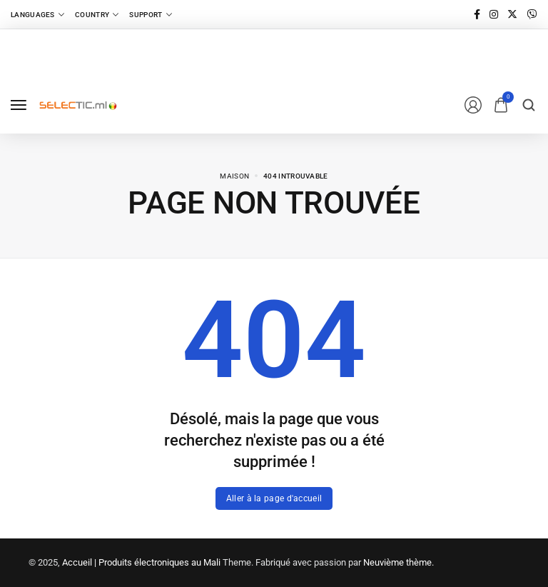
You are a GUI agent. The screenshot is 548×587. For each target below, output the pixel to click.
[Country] (96, 14)
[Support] (150, 14)
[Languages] (37, 14)
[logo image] (78, 104)
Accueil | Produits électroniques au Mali (141, 562)
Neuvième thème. (398, 562)
